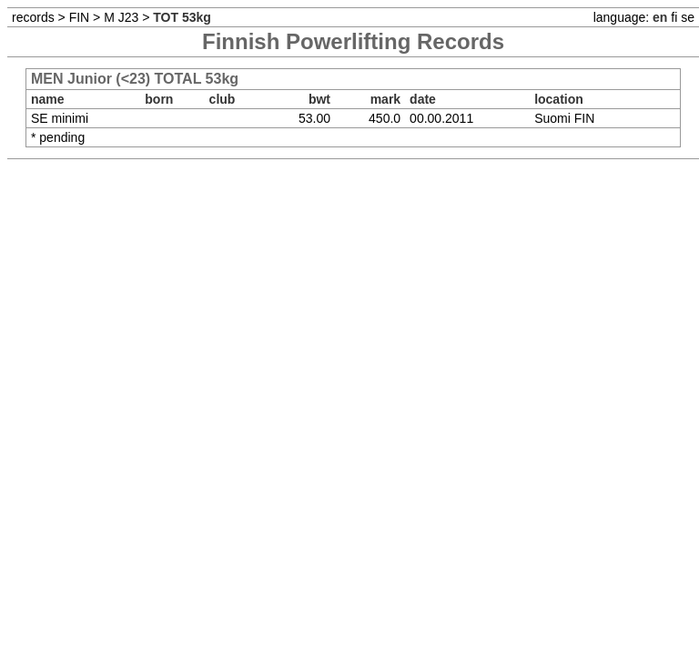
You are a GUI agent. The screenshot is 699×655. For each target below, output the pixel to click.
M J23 (121, 17)
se (687, 17)
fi (674, 17)
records (33, 17)
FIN (79, 17)
